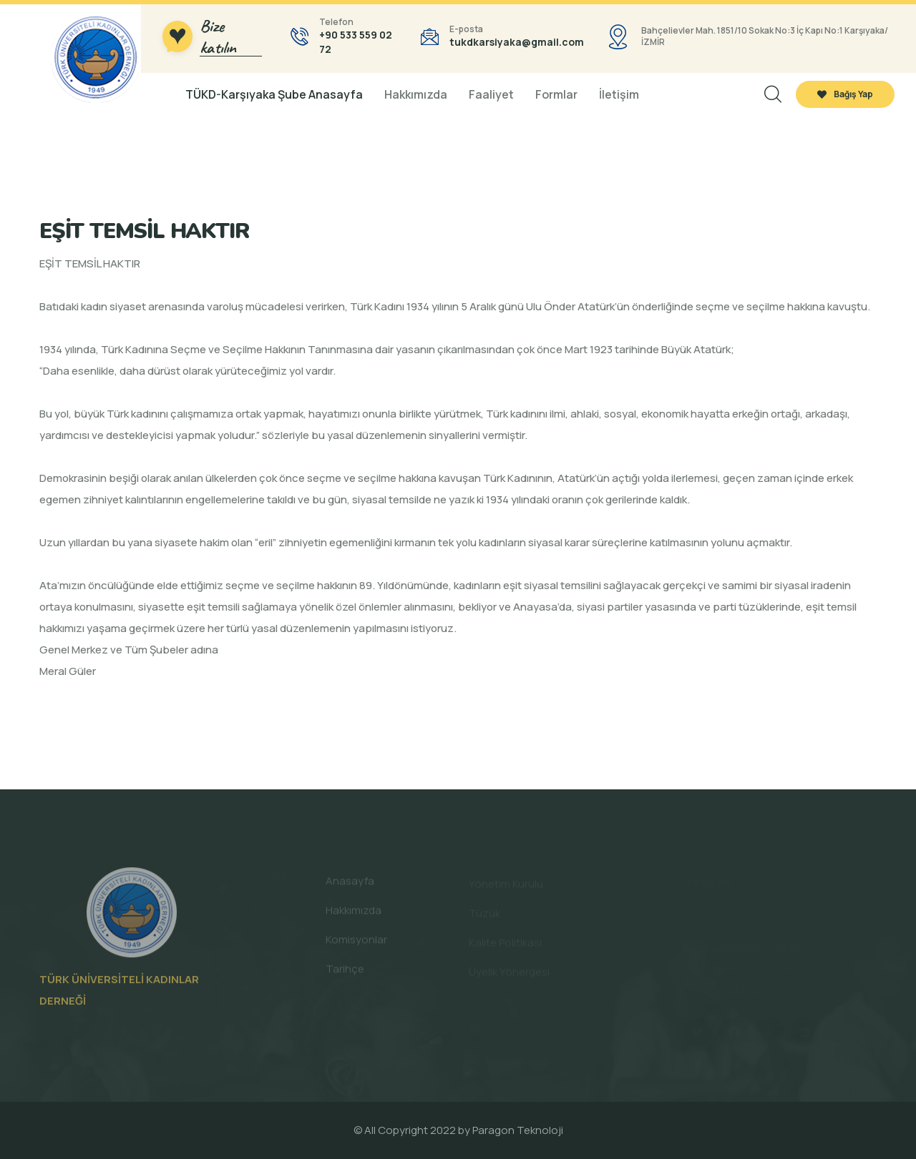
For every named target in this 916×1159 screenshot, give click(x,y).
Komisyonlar (356, 943)
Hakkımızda (415, 94)
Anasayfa (350, 884)
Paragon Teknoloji (517, 1130)
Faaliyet (491, 94)
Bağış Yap (845, 94)
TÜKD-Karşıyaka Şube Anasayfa (274, 94)
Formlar (556, 94)
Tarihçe (345, 972)
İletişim (619, 94)
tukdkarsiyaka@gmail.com (516, 42)
